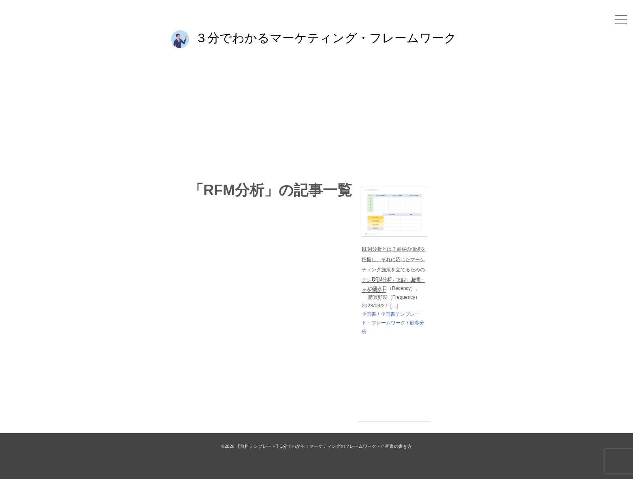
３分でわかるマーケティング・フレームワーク (325, 37)
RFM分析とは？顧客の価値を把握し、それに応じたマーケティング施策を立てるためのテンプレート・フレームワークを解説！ (394, 269)
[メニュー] (621, 19)
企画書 (369, 314)
